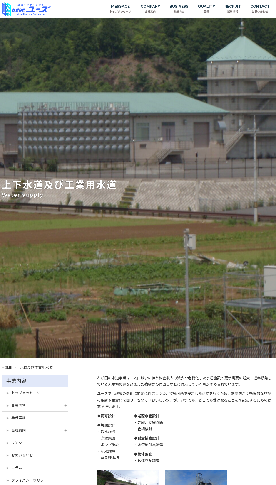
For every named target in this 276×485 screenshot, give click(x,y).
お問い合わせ (22, 455)
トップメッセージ (25, 392)
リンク (16, 442)
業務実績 (18, 417)
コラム (16, 467)
